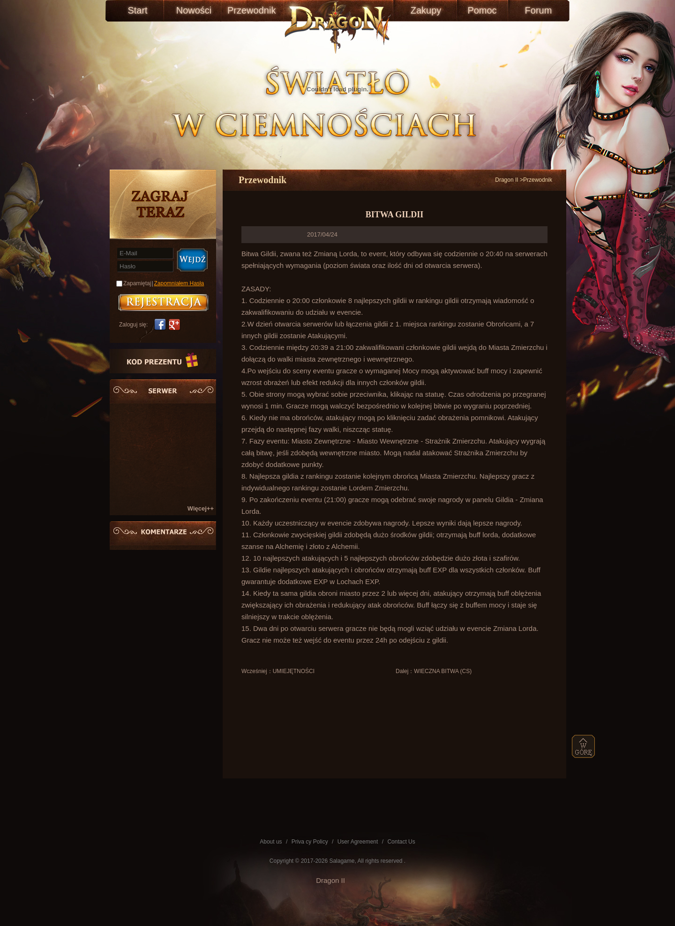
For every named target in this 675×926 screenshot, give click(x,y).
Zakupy (426, 10)
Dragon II (506, 180)
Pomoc (481, 10)
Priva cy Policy (310, 841)
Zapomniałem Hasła (179, 283)
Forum (538, 10)
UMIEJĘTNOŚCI (294, 671)
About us (271, 841)
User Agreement (358, 841)
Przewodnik (250, 10)
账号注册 (163, 302)
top (583, 746)
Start (137, 10)
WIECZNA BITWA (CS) (443, 671)
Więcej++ (201, 508)
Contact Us (401, 841)
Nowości (194, 10)
